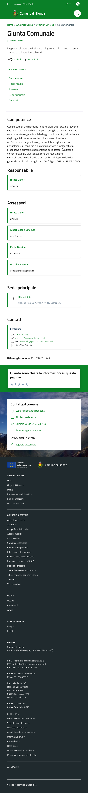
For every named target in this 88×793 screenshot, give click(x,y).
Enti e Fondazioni (15, 499)
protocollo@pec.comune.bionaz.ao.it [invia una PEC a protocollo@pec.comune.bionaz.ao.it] (36, 341)
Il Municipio (24, 297)
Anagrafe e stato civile (18, 529)
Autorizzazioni (13, 538)
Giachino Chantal (19, 264)
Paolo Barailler (18, 247)
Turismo (10, 579)
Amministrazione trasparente (21, 732)
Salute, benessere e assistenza (21, 570)
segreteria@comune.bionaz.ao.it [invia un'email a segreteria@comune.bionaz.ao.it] (27, 338)
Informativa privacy (16, 736)
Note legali (12, 746)
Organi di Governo (15, 485)
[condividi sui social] (14, 59)
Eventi (10, 631)
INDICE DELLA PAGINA (44, 69)
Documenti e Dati (15, 503)
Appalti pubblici (14, 533)
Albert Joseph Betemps (22, 230)
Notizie (10, 600)
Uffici (9, 480)
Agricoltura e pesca (16, 520)
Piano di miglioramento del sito (21, 755)
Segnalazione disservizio (18, 723)
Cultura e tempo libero (17, 547)
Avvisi (10, 609)
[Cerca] (77, 13)
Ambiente (12, 524)
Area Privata (13, 767)
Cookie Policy (13, 741)
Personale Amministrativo (19, 494)
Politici (10, 489)
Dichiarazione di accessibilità (20, 750)
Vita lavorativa (14, 584)
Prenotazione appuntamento (21, 718)
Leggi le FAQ (13, 714)
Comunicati (12, 605)
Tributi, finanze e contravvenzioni (22, 575)
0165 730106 (19, 334)
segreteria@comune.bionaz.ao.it (29, 660)
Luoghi (10, 626)
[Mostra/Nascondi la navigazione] (5, 13)
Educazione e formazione (19, 552)
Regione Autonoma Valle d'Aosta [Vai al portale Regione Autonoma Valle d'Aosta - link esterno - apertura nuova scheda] (20, 3)
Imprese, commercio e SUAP (20, 561)
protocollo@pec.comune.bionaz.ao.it (29, 664)
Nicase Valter (17, 180)
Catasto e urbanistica (17, 543)
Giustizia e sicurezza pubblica (20, 556)
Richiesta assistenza (17, 727)
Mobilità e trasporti (16, 565)
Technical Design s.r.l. (27, 784)
